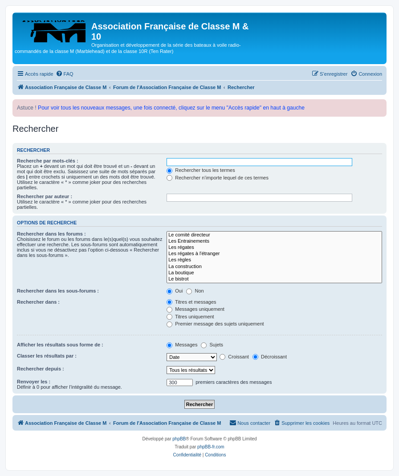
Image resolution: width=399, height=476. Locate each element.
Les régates (274, 247)
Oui (175, 290)
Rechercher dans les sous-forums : (58, 290)
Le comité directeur (274, 235)
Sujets (212, 344)
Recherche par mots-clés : (47, 160)
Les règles (274, 260)
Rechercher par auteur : (44, 196)
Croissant (234, 356)
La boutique (274, 273)
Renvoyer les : (33, 381)
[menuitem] (64, 74)
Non (195, 290)
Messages (182, 344)
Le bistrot (274, 279)
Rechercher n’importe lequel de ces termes (218, 177)
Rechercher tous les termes (201, 170)
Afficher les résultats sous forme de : (60, 344)
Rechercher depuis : (40, 368)
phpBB (179, 438)
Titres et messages (191, 302)
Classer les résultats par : (47, 355)
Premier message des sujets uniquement (215, 323)
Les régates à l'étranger (274, 254)
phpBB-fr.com (210, 446)
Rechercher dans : (38, 302)
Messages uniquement (195, 309)
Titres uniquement (190, 316)
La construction (274, 267)
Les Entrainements (274, 241)
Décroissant (269, 356)
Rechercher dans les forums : (51, 233)
